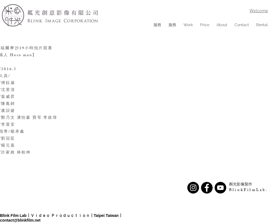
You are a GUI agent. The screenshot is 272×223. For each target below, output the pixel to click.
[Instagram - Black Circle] (193, 188)
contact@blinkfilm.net (20, 220)
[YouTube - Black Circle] (220, 188)
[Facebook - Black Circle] (207, 188)
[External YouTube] (184, 98)
